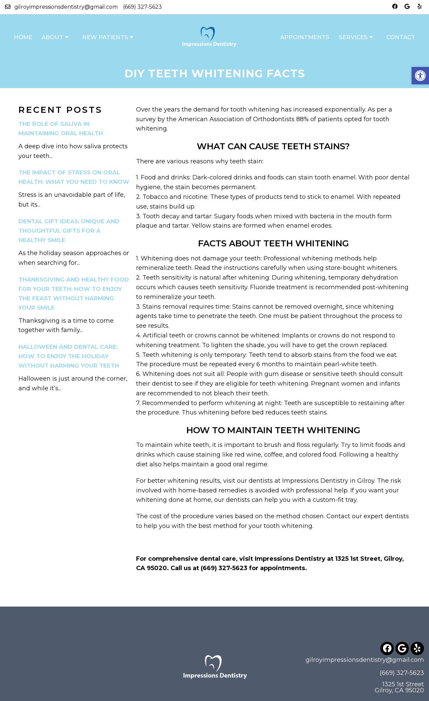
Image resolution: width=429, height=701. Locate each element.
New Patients (105, 37)
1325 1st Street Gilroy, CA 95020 (399, 687)
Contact (400, 37)
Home (23, 37)
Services (353, 37)
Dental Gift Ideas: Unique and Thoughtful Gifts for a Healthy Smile (69, 230)
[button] (420, 75)
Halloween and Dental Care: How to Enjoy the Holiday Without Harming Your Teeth (68, 356)
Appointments (304, 37)
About (52, 37)
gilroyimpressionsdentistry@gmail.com (66, 7)
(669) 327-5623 (142, 7)
